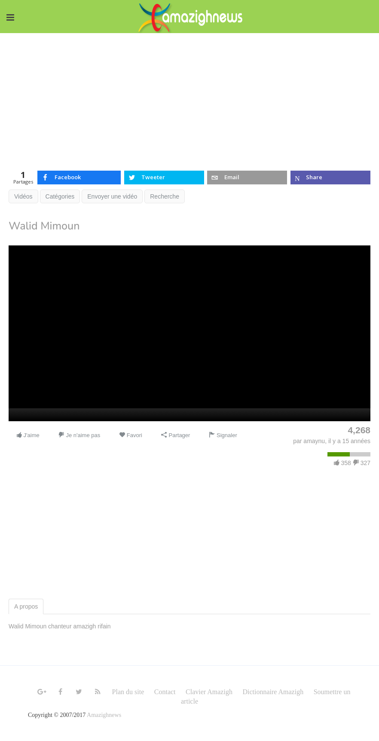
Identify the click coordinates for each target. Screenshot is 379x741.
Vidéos (23, 196)
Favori (130, 435)
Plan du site (128, 691)
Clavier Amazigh (209, 691)
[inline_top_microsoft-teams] (330, 177)
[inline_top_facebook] (79, 177)
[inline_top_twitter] (164, 177)
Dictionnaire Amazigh (272, 691)
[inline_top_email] (247, 177)
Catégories (60, 196)
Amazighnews (104, 715)
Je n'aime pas (79, 435)
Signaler (223, 435)
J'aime (28, 435)
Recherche (164, 196)
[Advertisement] (189, 97)
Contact (165, 691)
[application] (189, 333)
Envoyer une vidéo (112, 196)
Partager (175, 435)
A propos (26, 606)
